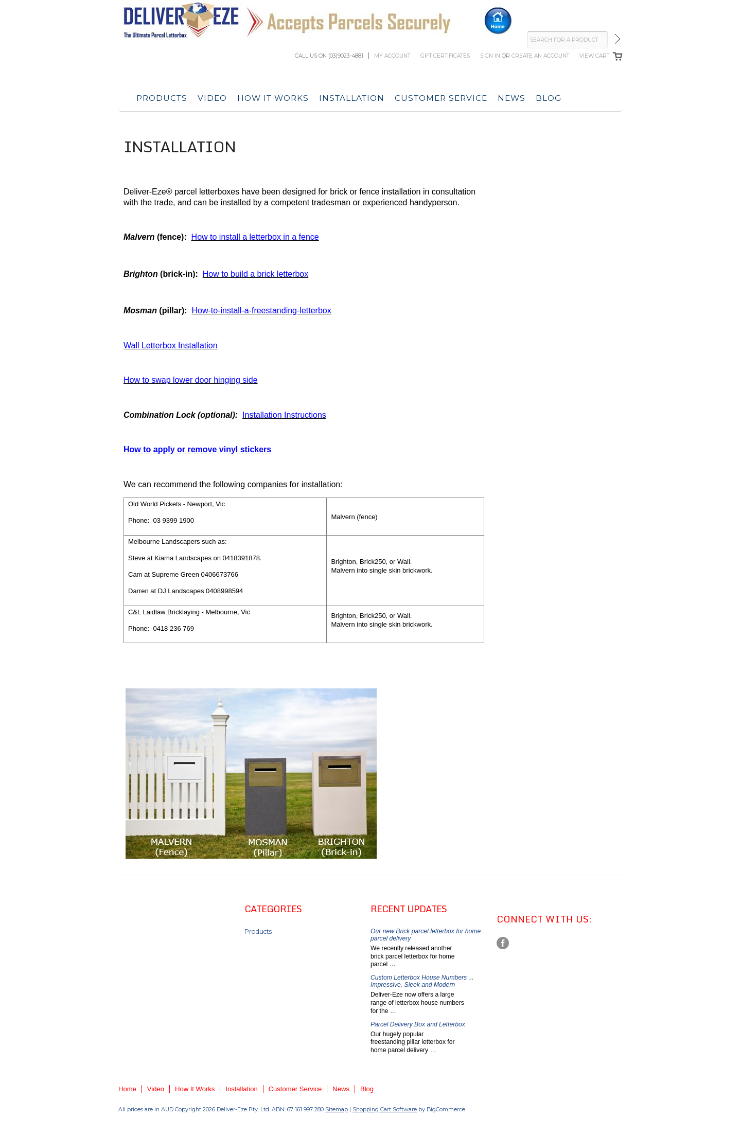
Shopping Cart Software (384, 1109)
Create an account (540, 55)
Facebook (503, 943)
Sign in (490, 55)
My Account (392, 55)
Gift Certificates (445, 55)
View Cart (594, 55)
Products (161, 98)
